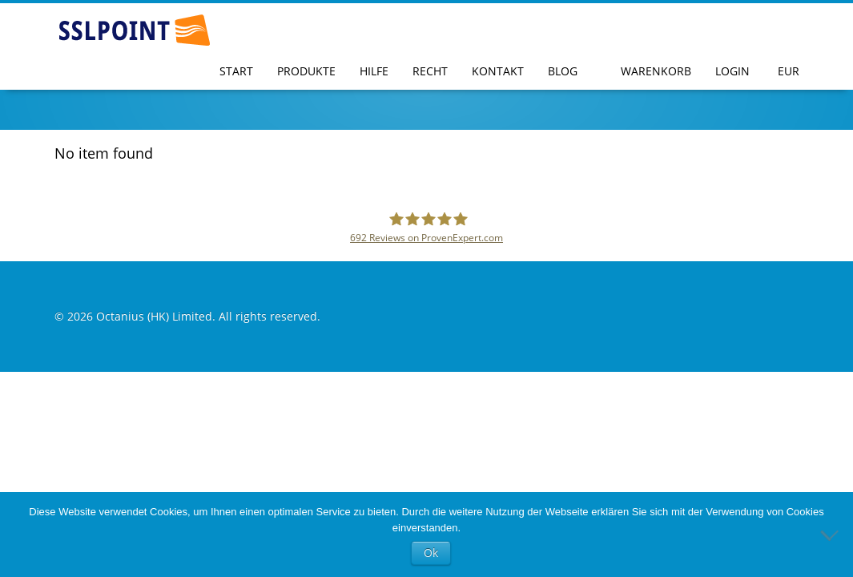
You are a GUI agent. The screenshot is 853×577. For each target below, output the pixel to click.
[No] (833, 535)
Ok (431, 552)
